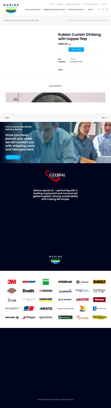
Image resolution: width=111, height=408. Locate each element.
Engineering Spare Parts (54, 9)
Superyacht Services (73, 4)
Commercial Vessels (91, 4)
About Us (60, 4)
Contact (103, 4)
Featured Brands (76, 9)
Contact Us (13, 157)
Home (52, 4)
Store (90, 9)
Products (76, 20)
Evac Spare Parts (33, 9)
